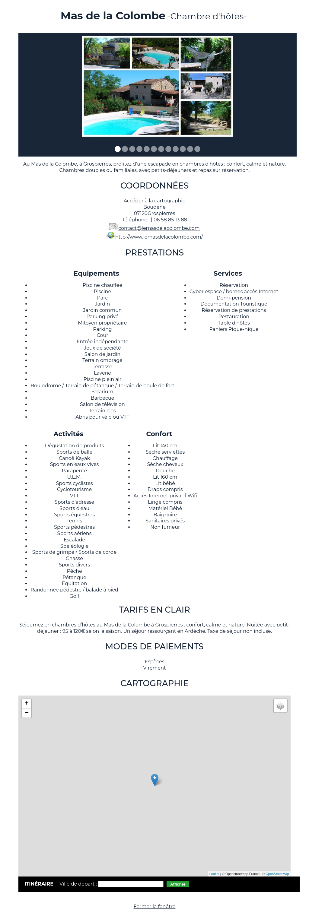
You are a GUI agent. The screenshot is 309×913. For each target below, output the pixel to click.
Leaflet (214, 874)
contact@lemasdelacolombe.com (159, 228)
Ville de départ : (78, 884)
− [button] (27, 713)
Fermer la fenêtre (155, 906)
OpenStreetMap (277, 874)
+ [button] (27, 703)
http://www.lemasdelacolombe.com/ (159, 237)
